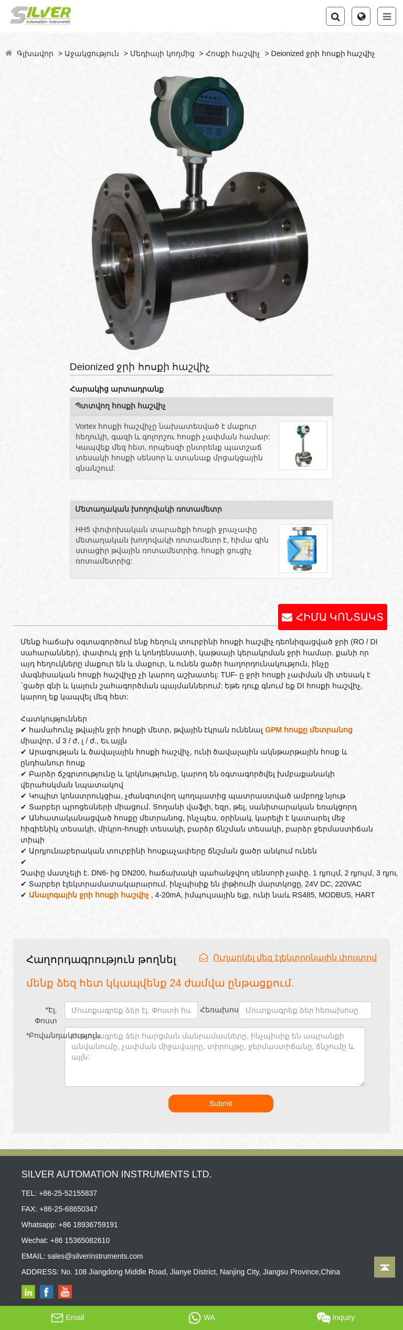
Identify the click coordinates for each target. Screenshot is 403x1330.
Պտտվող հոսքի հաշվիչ (120, 406)
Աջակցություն (92, 53)
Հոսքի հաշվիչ (233, 53)
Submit (220, 1103)
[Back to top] (384, 1267)
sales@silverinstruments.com (95, 1256)
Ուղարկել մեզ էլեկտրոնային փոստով (288, 957)
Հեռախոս (218, 1009)
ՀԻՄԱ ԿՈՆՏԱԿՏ (340, 617)
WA (201, 1318)
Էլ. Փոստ (46, 1015)
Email (67, 1318)
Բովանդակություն (43, 1035)
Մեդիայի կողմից (162, 53)
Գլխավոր (35, 53)
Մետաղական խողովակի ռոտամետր (148, 509)
